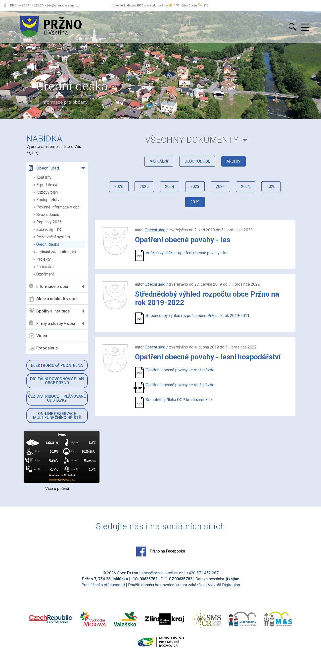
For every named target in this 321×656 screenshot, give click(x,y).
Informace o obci (48, 286)
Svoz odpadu (47, 214)
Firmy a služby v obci (52, 323)
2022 (220, 186)
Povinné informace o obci (58, 207)
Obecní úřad (44, 168)
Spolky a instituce (49, 310)
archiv (233, 161)
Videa (38, 336)
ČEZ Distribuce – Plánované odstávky (57, 398)
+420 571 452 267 (202, 573)
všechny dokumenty (192, 140)
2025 (144, 186)
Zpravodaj (48, 229)
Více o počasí (57, 488)
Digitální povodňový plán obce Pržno (57, 381)
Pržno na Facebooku (160, 551)
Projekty (43, 259)
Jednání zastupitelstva (56, 251)
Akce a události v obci (53, 299)
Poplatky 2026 (49, 222)
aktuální (159, 161)
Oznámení (45, 274)
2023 (194, 186)
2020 (271, 186)
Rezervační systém (53, 237)
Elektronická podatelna (57, 365)
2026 (118, 186)
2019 (194, 202)
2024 (169, 186)
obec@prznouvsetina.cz (162, 573)
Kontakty (43, 177)
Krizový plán (47, 192)
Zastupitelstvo (49, 199)
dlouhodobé (197, 161)
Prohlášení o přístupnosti (103, 585)
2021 (245, 186)
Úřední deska (47, 244)
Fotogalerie (43, 348)
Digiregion (231, 585)
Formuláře (45, 266)
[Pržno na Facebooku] (5, 5)
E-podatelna (46, 184)
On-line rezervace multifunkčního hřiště (57, 415)
